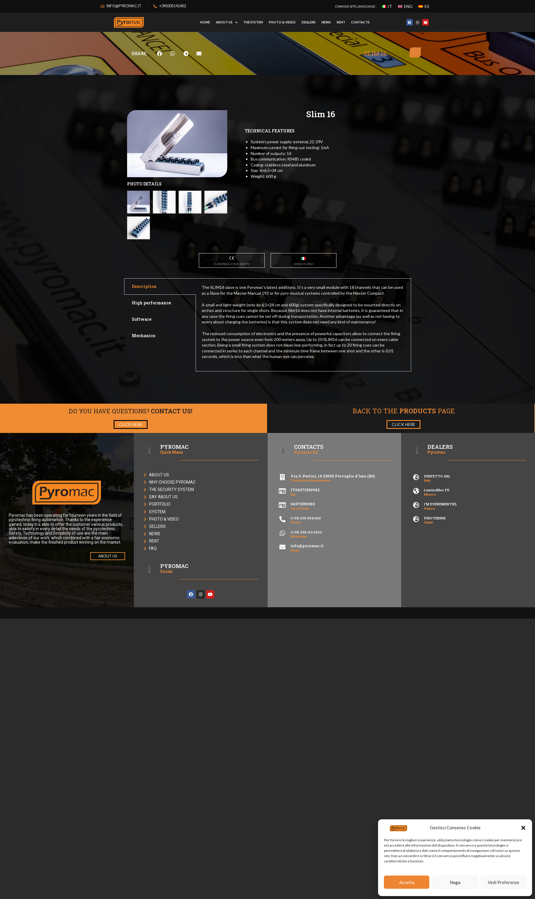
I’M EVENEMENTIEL (440, 504)
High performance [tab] (151, 303)
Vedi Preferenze (503, 882)
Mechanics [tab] (143, 335)
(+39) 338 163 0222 (306, 532)
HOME (205, 22)
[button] (523, 828)
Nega (455, 882)
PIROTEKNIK (435, 518)
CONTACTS (360, 22)
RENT (341, 22)
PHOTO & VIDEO (282, 22)
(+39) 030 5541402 (305, 518)
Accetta (406, 882)
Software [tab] (141, 319)
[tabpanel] (303, 325)
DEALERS (309, 22)
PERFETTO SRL (437, 476)
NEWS (326, 22)
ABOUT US (226, 22)
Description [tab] (144, 286)
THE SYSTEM (253, 22)
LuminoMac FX (436, 490)
